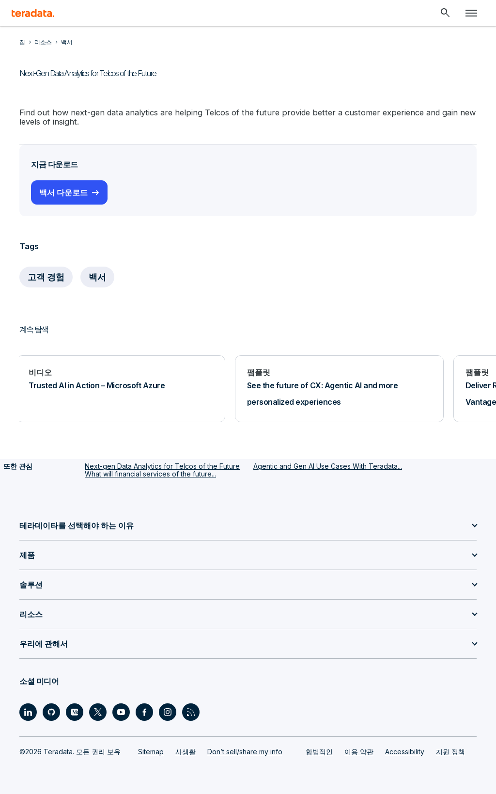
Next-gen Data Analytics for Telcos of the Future (162, 465)
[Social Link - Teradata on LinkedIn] (28, 711)
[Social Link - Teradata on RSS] (191, 711)
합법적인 (319, 750)
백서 (98, 276)
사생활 (185, 750)
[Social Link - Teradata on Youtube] (121, 711)
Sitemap (151, 750)
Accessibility (404, 750)
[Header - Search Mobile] (445, 13)
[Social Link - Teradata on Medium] (74, 711)
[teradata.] (33, 13)
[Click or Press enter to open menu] (471, 13)
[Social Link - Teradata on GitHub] (51, 711)
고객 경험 (46, 276)
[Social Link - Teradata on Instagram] (167, 711)
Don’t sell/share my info (244, 750)
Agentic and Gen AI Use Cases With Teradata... (327, 465)
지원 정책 (450, 750)
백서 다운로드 (63, 192)
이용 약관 (358, 750)
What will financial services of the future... (150, 473)
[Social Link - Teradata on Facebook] (144, 711)
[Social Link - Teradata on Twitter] (98, 711)
